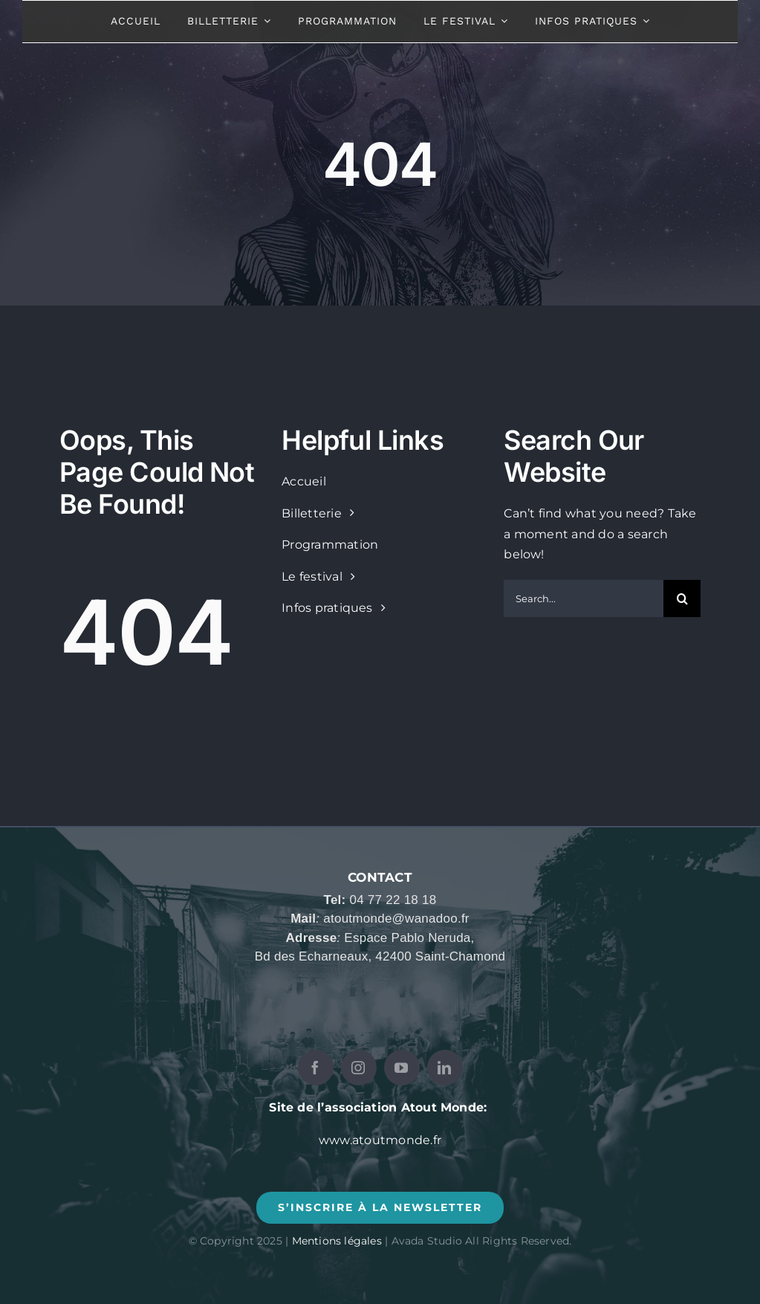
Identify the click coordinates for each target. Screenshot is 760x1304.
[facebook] (316, 1067)
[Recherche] (682, 598)
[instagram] (359, 1067)
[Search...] (583, 598)
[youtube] (402, 1067)
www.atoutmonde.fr (380, 1140)
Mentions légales (337, 1240)
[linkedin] (445, 1067)
